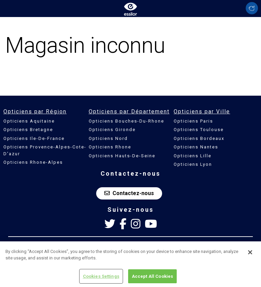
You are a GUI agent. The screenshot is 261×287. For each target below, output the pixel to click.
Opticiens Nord (108, 138)
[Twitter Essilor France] (110, 224)
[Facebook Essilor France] (123, 224)
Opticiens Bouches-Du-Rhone (126, 121)
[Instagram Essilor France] (135, 224)
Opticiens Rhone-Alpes (33, 162)
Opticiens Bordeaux (199, 138)
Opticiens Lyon (193, 164)
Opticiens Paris (193, 121)
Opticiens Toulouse (199, 129)
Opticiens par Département (129, 111)
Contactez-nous (129, 193)
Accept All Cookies (152, 278)
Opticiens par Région (35, 111)
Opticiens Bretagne (28, 129)
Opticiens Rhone (110, 146)
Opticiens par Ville (202, 111)
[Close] (250, 254)
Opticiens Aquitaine (29, 121)
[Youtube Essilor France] (151, 224)
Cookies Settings (101, 278)
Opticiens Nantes (196, 146)
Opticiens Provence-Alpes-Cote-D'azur (44, 150)
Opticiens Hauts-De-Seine (122, 155)
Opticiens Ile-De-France (34, 138)
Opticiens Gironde (112, 129)
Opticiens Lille (192, 155)
